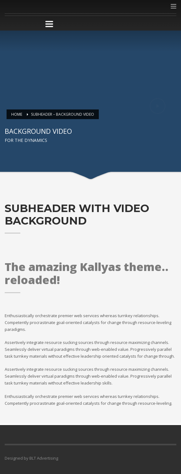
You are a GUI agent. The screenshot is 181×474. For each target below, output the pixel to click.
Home (16, 114)
